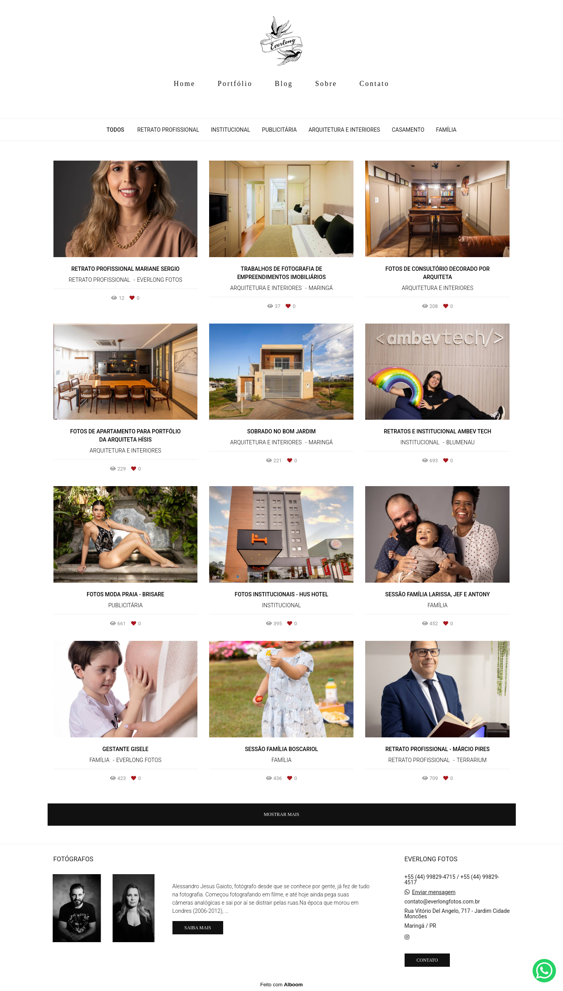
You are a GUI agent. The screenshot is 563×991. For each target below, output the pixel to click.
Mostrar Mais (281, 814)
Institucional (230, 129)
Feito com (281, 984)
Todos (115, 129)
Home (184, 84)
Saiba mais (198, 927)
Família (446, 129)
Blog (284, 84)
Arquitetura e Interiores (344, 129)
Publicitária (279, 129)
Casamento (408, 129)
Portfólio (235, 84)
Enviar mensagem (434, 892)
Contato (374, 84)
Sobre (326, 84)
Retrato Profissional (168, 129)
